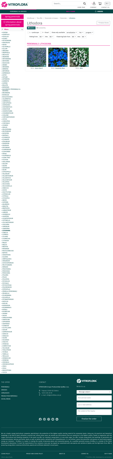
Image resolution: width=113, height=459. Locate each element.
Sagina (4, 314)
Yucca (4, 372)
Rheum (4, 303)
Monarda (5, 249)
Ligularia (5, 224)
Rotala (4, 309)
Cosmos (5, 125)
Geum (4, 170)
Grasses (4, 390)
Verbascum (6, 358)
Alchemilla (6, 47)
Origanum (6, 261)
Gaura (4, 166)
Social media (5, 399)
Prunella (5, 293)
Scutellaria (6, 328)
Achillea (5, 36)
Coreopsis (6, 121)
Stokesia (5, 344)
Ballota (5, 85)
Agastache (6, 43)
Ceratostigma (7, 111)
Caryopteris (6, 103)
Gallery (31, 28)
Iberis (4, 200)
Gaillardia (6, 162)
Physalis (5, 283)
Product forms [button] (104, 23)
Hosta (4, 190)
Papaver (5, 267)
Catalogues (5, 393)
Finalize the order (89, 419)
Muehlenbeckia (8, 251)
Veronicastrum (8, 364)
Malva (4, 243)
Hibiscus (5, 188)
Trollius (5, 356)
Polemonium (7, 287)
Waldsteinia (6, 370)
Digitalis (5, 135)
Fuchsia (5, 160)
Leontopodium (7, 218)
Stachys (5, 342)
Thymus (5, 352)
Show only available (58, 32)
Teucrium (5, 348)
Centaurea (6, 105)
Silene (4, 338)
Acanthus (5, 34)
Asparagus (6, 73)
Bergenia (5, 87)
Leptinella (6, 220)
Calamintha (6, 99)
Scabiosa (5, 326)
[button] (94, 3)
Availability (41, 28)
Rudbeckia (6, 311)
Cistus (4, 119)
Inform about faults (6, 457)
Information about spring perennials (12, 23)
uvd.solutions (108, 457)
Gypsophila (6, 172)
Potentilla (6, 289)
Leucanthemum (7, 222)
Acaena (5, 32)
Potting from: (33, 37)
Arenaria (5, 67)
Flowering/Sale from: (63, 37)
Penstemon (6, 269)
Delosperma (6, 129)
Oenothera (6, 255)
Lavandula (6, 214)
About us (62, 453)
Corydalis (6, 123)
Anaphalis (6, 53)
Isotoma (5, 202)
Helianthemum (7, 176)
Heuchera (6, 184)
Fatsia (4, 153)
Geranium (5, 168)
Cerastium (6, 109)
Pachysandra (7, 265)
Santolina (6, 320)
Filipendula (6, 156)
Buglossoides (7, 97)
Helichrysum (7, 180)
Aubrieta (5, 81)
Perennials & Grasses (18, 11)
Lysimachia (6, 239)
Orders (99, 11)
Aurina (4, 83)
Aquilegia (5, 63)
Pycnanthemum (7, 299)
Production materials (9, 396)
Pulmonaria (6, 295)
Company (93, 7)
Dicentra (5, 133)
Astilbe (5, 77)
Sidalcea (5, 336)
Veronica (5, 362)
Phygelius (6, 281)
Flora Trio (6, 158)
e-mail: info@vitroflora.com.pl (50, 395)
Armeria (5, 69)
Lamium (5, 212)
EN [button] (107, 3)
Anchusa (5, 55)
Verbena (5, 360)
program (89, 32)
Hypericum (6, 194)
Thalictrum (6, 350)
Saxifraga (5, 324)
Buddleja (5, 95)
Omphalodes (6, 259)
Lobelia (5, 232)
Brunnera (6, 93)
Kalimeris (5, 204)
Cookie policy (5, 453)
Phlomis (5, 275)
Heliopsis (5, 182)
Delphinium (6, 131)
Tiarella (5, 354)
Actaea (4, 38)
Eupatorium (6, 149)
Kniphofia (5, 208)
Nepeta (4, 253)
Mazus (4, 245)
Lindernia (5, 228)
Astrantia (5, 79)
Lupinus (5, 235)
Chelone (5, 115)
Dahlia (4, 127)
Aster (4, 75)
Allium (4, 49)
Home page (81, 7)
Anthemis (5, 61)
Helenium (5, 174)
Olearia (5, 257)
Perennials (33, 43)
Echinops (5, 139)
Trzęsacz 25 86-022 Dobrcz (49, 391)
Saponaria (6, 322)
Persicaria (6, 273)
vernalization (71, 32)
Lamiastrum (6, 210)
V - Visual (45, 32)
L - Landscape (34, 32)
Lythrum (5, 241)
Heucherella (7, 186)
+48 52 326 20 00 (45, 393)
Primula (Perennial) (9, 291)
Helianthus (6, 178)
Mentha (5, 247)
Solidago (5, 340)
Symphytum (6, 346)
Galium (4, 164)
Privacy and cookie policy (34, 453)
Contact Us (105, 7)
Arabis (4, 65)
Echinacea (6, 137)
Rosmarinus (6, 307)
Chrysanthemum (8, 117)
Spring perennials (12, 17)
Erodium (5, 145)
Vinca (4, 366)
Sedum (4, 330)
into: (46, 37)
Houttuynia (6, 192)
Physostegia (6, 285)
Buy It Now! (70, 11)
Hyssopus (6, 198)
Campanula (6, 101)
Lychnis (5, 237)
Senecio (5, 334)
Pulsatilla (6, 297)
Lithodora (6, 230)
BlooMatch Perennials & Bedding (11, 90)
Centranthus (7, 107)
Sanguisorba (7, 317)
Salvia (4, 316)
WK (41, 37)
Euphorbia (6, 151)
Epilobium (6, 141)
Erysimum (5, 147)
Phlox (4, 277)
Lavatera (5, 216)
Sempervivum (7, 332)
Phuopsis (5, 279)
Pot (80, 32)
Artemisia (5, 71)
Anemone (5, 57)
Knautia (5, 206)
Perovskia (6, 271)
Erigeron (5, 143)
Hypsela (5, 196)
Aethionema (6, 41)
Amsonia (5, 51)
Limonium (5, 226)
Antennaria (6, 59)
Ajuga (4, 45)
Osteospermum (7, 263)
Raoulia (5, 301)
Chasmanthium (7, 113)
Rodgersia (6, 305)
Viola (4, 368)
